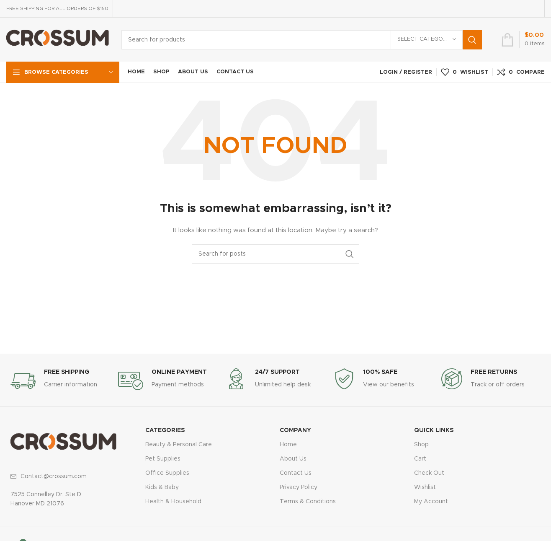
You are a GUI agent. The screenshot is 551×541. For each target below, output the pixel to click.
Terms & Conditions (308, 502)
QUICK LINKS (433, 430)
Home (288, 445)
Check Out (429, 473)
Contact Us (296, 473)
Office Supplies (167, 473)
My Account (431, 502)
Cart (420, 459)
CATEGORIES (165, 430)
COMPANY (295, 430)
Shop (421, 445)
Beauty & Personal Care (178, 445)
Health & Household (173, 502)
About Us (293, 459)
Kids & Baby (162, 487)
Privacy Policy (298, 487)
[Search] (301, 39)
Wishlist (425, 487)
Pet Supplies (162, 459)
